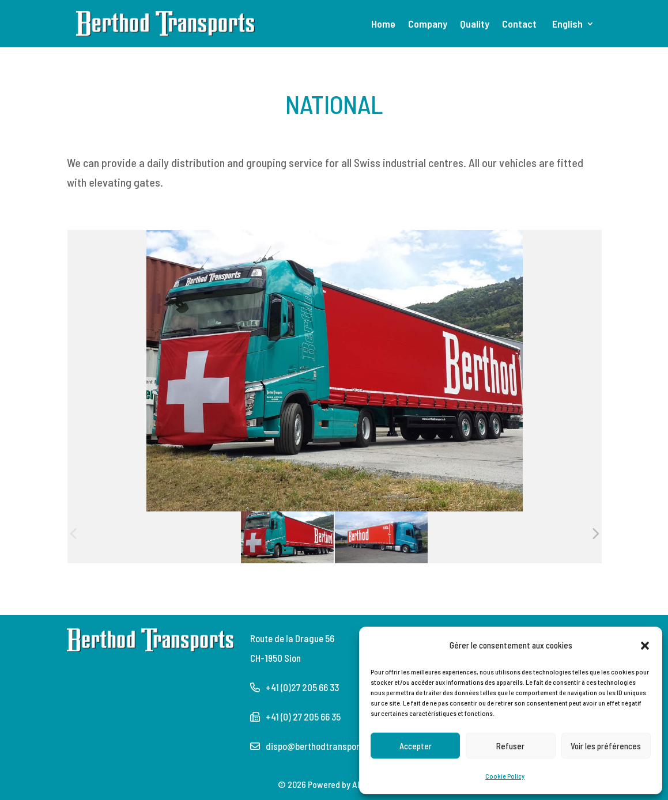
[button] (645, 645)
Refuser (510, 746)
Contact (519, 25)
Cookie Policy (504, 776)
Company (427, 25)
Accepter (415, 746)
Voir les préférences (606, 746)
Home (383, 25)
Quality (474, 25)
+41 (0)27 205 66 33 (302, 687)
